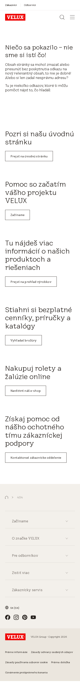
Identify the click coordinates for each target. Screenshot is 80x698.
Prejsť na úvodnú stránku (29, 156)
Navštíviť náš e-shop (25, 391)
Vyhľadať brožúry (23, 340)
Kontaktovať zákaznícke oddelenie (35, 458)
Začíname (17, 215)
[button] (6, 497)
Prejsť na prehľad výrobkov (30, 282)
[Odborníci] (30, 5)
